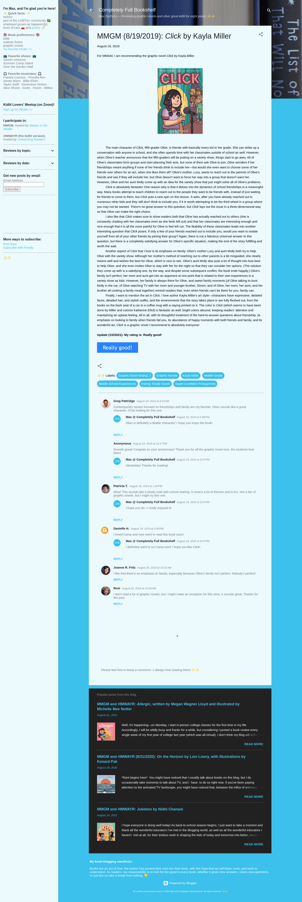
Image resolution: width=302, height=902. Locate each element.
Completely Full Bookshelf (127, 10)
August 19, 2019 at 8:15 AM (152, 401)
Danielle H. (121, 528)
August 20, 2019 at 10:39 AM (139, 588)
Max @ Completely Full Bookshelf (150, 417)
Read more (253, 744)
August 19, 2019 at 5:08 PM (193, 417)
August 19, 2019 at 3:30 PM (147, 528)
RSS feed (9, 244)
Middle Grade (213, 375)
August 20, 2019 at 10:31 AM (154, 567)
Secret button (158, 875)
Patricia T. (120, 486)
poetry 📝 (38, 27)
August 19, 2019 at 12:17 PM (150, 443)
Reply (118, 435)
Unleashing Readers (31, 139)
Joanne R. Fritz (124, 567)
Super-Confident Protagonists (195, 383)
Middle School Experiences (117, 383)
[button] (260, 35)
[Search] (269, 11)
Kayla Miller (191, 375)
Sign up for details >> (17, 109)
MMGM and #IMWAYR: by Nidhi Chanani (140, 809)
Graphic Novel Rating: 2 (134, 375)
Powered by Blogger (180, 883)
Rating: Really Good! (155, 383)
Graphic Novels (166, 375)
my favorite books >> (17, 49)
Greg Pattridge (124, 401)
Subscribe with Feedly (18, 247)
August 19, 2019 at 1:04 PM (145, 486)
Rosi (116, 588)
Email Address (13, 180)
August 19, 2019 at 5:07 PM (193, 459)
